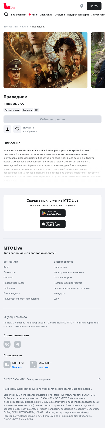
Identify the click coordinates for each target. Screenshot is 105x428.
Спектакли (46, 14)
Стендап (60, 14)
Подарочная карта (78, 14)
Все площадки (12, 293)
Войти (94, 6)
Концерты (59, 293)
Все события (18, 14)
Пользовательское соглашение (21, 298)
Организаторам (63, 277)
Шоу (56, 298)
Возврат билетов (63, 261)
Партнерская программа (68, 282)
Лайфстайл (10, 288)
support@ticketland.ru (79, 415)
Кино (33, 14)
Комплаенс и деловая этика (31, 326)
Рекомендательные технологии (72, 288)
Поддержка (60, 267)
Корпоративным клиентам (69, 272)
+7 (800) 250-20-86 (15, 317)
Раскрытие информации (31, 322)
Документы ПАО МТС (60, 322)
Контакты (9, 322)
